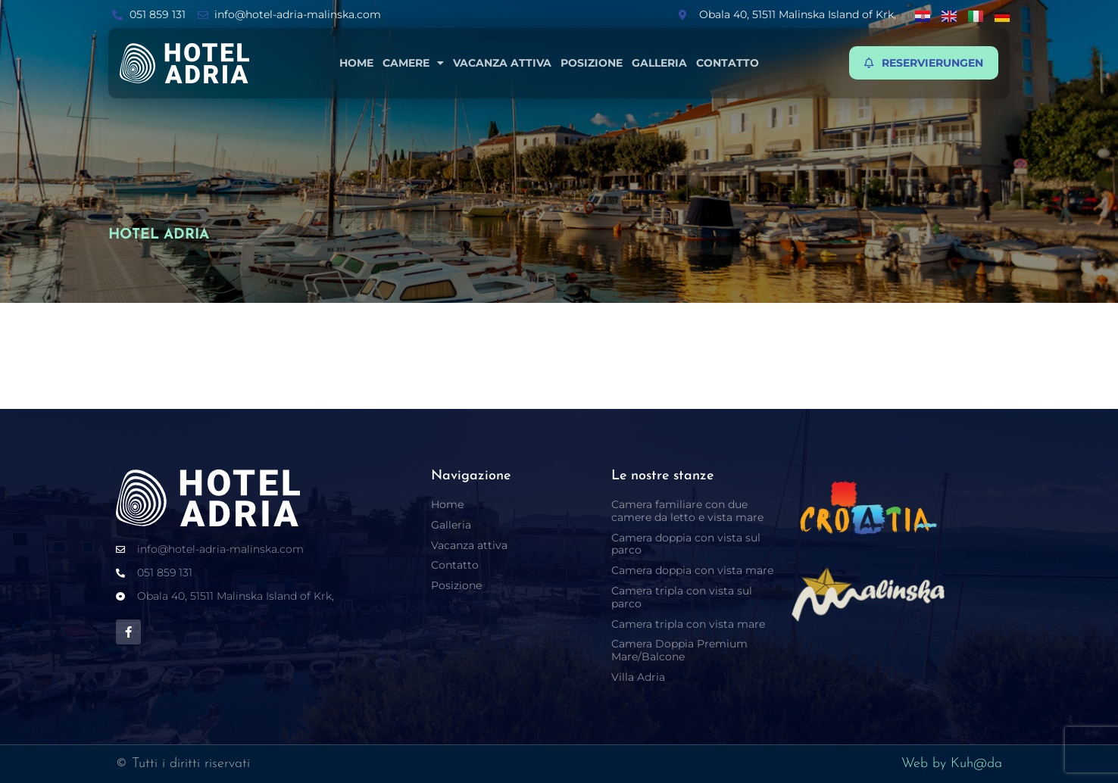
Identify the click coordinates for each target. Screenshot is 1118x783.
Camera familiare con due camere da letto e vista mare (687, 511)
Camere (413, 63)
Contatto (727, 63)
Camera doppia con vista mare (692, 570)
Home (356, 63)
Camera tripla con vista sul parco (681, 597)
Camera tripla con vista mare (688, 624)
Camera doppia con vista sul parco (685, 544)
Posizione (592, 63)
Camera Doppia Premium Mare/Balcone (679, 650)
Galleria (659, 63)
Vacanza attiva (502, 63)
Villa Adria (638, 677)
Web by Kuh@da (951, 763)
